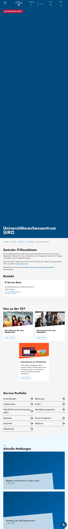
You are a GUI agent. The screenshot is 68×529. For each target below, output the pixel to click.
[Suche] (50, 4)
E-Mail (37, 404)
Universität (13, 242)
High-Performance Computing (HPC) (16, 411)
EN (42, 4)
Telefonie (39, 423)
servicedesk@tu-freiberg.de (12, 292)
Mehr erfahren (10, 338)
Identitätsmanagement (45, 409)
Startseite (6, 242)
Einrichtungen (30, 242)
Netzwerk (7, 418)
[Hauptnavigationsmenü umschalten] (61, 5)
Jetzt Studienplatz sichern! (13, 11)
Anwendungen (9, 398)
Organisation (21, 242)
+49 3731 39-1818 (10, 294)
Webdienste (8, 428)
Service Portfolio (21, 264)
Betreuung (39, 398)
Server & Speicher (43, 418)
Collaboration (9, 404)
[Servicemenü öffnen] (64, 525)
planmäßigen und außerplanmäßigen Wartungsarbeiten (38, 267)
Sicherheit (7, 423)
